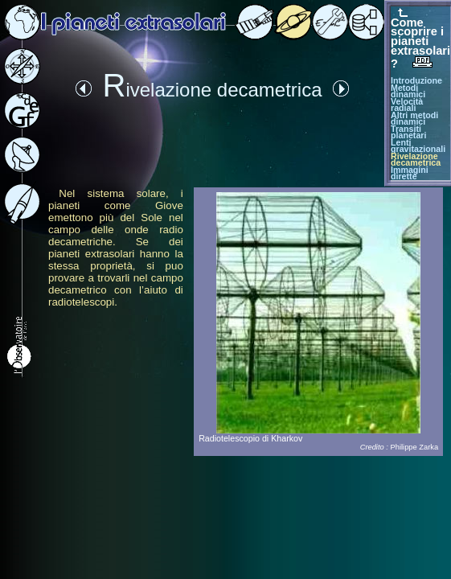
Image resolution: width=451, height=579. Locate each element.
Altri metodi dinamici (414, 118)
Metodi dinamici (408, 91)
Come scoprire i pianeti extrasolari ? (420, 43)
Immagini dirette (409, 173)
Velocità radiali (407, 104)
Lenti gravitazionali (418, 146)
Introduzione (416, 80)
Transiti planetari (408, 132)
